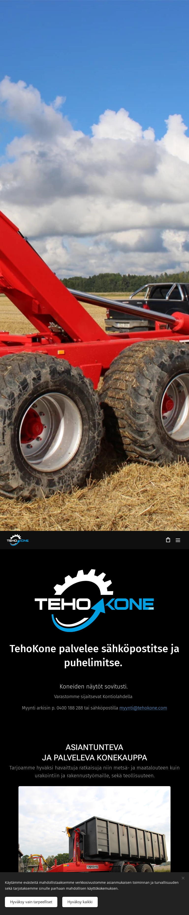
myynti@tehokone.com (143, 707)
